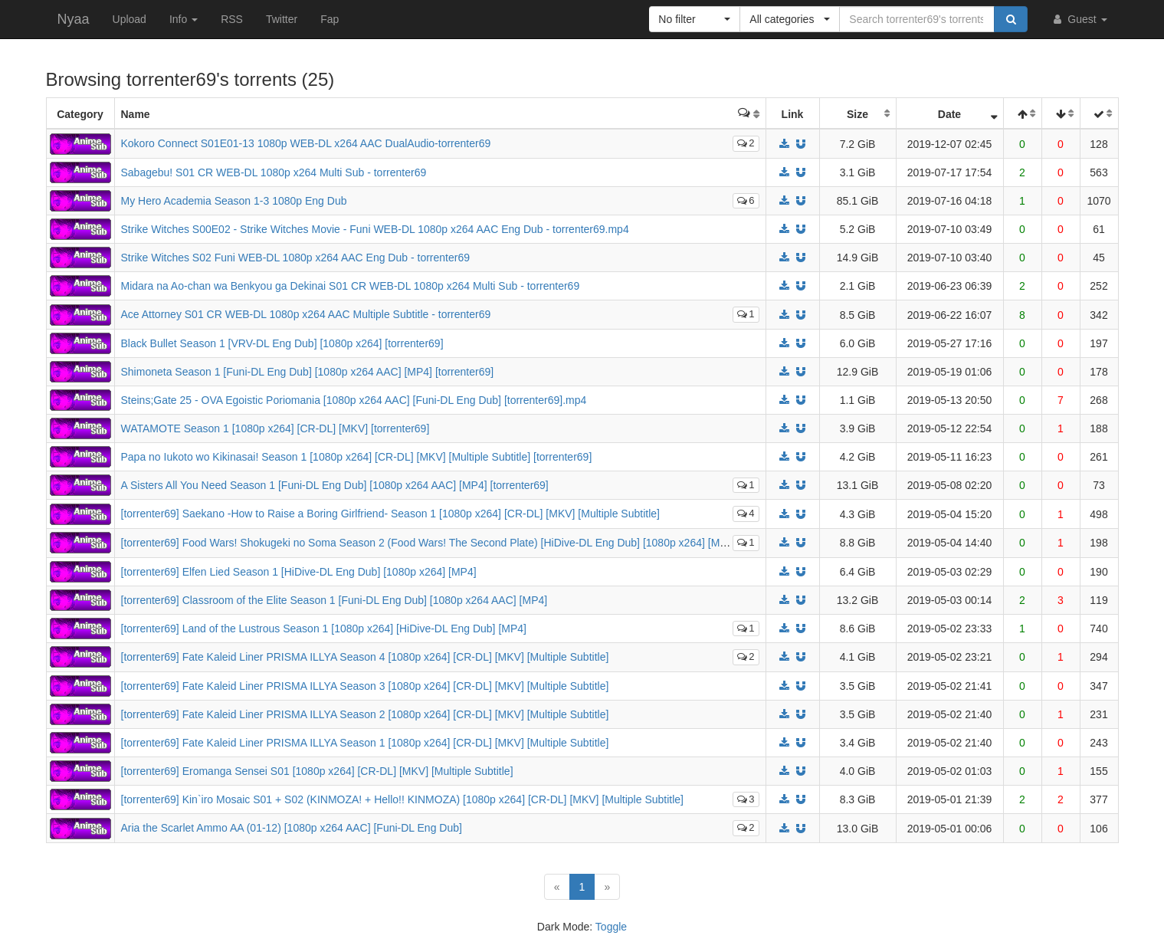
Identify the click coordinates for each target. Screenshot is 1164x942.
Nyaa (73, 19)
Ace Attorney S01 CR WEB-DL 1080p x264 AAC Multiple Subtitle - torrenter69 (306, 314)
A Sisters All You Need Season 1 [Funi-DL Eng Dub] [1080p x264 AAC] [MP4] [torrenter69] (335, 485)
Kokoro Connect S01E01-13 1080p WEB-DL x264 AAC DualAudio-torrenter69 (306, 143)
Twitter (281, 19)
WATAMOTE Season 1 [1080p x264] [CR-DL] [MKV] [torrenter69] (275, 428)
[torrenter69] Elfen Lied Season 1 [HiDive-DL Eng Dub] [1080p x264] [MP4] (299, 572)
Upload (129, 19)
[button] (694, 19)
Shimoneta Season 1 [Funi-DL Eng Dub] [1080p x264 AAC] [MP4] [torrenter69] (307, 372)
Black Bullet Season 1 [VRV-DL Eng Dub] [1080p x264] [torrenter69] (282, 343)
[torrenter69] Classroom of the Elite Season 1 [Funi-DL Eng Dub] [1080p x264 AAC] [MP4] (334, 600)
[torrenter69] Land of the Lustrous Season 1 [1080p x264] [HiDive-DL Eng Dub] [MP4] (323, 628)
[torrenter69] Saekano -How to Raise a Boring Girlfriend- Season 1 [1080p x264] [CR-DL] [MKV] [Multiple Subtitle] (390, 513)
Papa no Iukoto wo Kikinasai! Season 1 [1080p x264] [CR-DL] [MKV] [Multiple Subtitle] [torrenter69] (356, 457)
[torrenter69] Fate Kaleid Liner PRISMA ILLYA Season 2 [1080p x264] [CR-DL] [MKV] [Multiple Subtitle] (365, 714)
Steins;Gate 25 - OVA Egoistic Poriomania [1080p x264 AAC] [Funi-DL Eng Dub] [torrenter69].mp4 (354, 400)
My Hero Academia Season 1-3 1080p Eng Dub (234, 201)
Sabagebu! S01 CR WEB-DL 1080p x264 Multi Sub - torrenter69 (274, 172)
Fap (329, 19)
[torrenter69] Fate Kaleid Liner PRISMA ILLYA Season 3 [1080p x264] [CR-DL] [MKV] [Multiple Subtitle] (365, 686)
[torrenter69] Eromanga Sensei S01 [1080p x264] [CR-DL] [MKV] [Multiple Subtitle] (317, 771)
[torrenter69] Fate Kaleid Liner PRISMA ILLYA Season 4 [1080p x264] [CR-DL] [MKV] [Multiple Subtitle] (365, 657)
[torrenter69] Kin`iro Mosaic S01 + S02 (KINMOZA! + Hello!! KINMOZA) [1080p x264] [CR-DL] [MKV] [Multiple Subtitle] (402, 799)
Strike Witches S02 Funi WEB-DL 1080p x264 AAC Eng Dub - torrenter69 (295, 257)
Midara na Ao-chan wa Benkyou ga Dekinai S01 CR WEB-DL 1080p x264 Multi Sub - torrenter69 (350, 286)
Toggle (611, 927)
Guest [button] (1079, 19)
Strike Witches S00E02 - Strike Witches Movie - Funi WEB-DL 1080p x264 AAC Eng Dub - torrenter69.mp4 (375, 229)
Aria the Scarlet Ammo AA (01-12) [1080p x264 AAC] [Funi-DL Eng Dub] (291, 828)
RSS (232, 19)
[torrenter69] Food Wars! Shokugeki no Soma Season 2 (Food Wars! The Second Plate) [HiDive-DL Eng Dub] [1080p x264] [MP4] (428, 543)
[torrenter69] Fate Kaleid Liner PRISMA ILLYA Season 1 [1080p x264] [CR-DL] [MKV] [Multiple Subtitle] (365, 743)
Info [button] (183, 19)
